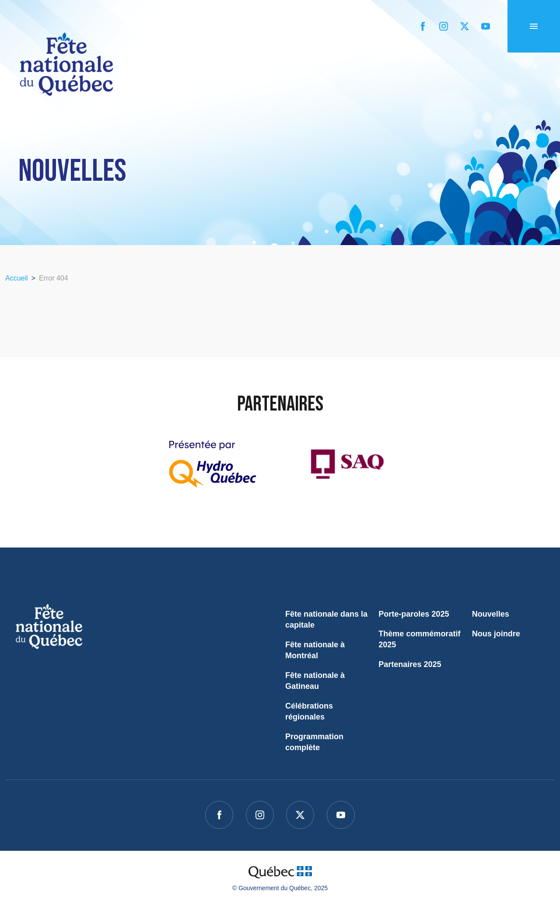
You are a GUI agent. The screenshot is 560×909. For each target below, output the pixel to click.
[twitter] (464, 26)
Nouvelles (490, 614)
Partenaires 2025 (409, 664)
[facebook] (422, 26)
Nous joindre (496, 633)
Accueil (27, 106)
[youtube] (485, 26)
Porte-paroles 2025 (413, 614)
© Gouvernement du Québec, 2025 (280, 887)
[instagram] (443, 26)
